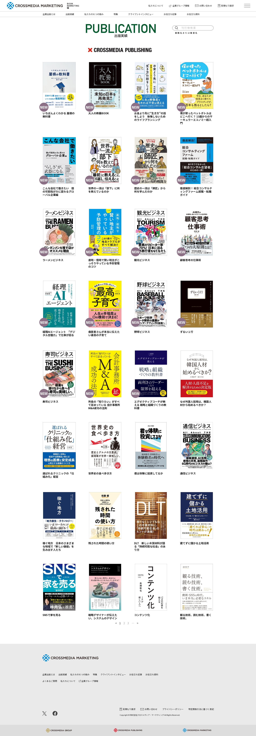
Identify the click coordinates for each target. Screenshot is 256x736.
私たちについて (155, 5)
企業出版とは (49, 14)
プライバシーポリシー (173, 709)
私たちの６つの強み (94, 14)
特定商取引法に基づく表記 (201, 709)
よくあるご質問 (49, 681)
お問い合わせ (203, 5)
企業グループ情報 (179, 5)
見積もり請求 (226, 5)
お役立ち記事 (170, 14)
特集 (116, 14)
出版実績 (70, 14)
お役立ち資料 (193, 14)
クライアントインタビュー (140, 14)
